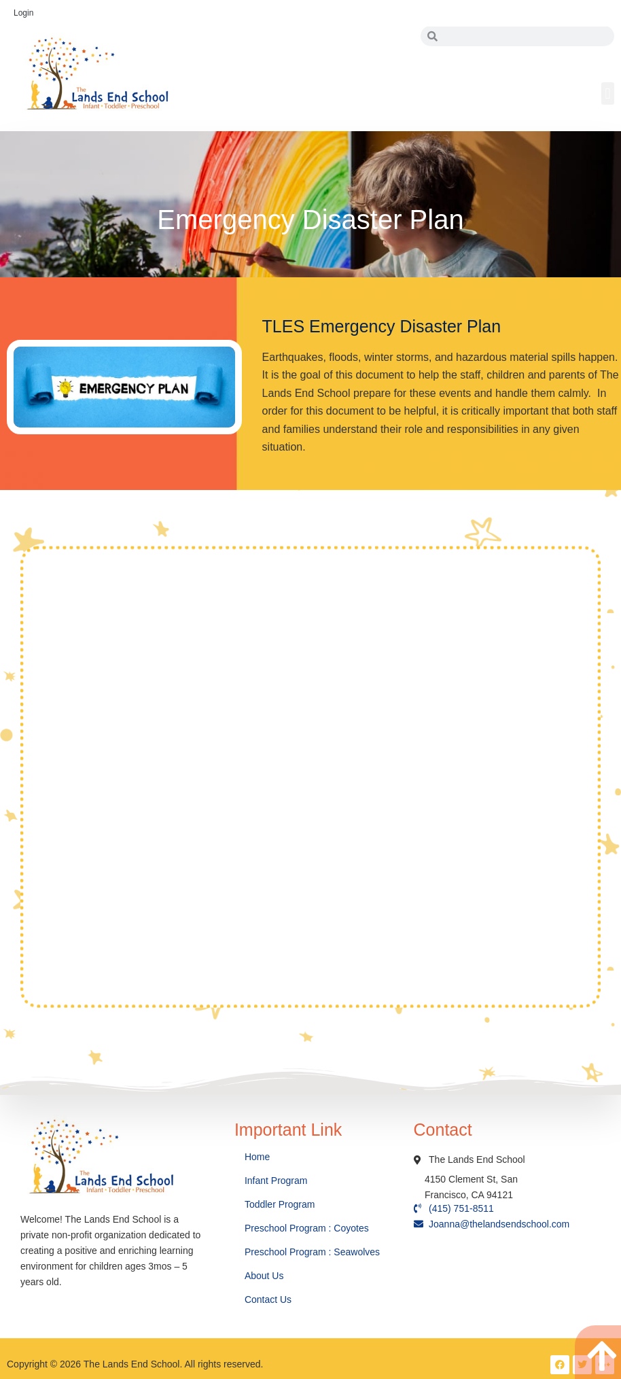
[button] (607, 93)
